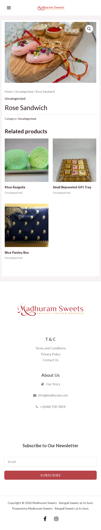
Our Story (50, 384)
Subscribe (50, 475)
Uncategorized (24, 91)
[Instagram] (56, 518)
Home (8, 91)
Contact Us (51, 360)
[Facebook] (45, 518)
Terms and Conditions (50, 348)
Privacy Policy (50, 354)
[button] (89, 29)
